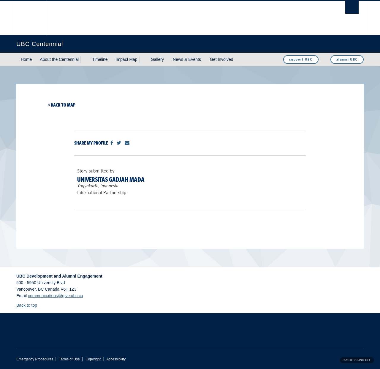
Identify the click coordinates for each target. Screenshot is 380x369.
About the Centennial (59, 59)
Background (356, 360)
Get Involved (221, 59)
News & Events (187, 59)
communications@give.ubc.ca (55, 295)
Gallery (157, 59)
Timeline (99, 59)
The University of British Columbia (29, 18)
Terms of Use (69, 359)
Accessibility (116, 359)
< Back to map (61, 105)
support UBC (300, 59)
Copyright (93, 359)
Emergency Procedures (34, 359)
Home (26, 59)
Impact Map (126, 59)
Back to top (29, 305)
